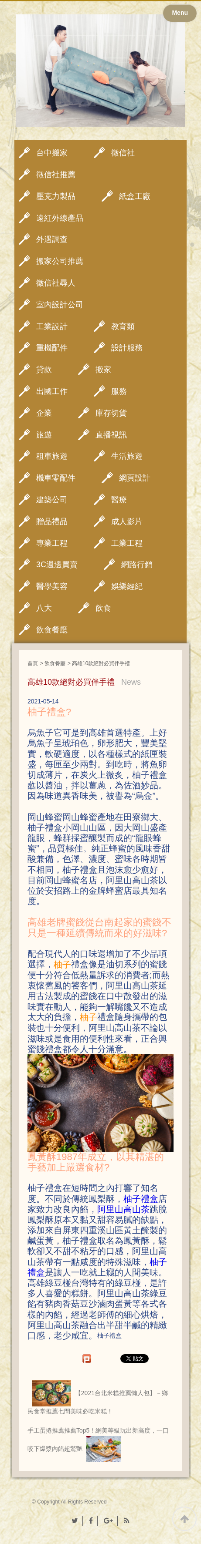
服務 (119, 391)
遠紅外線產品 (59, 218)
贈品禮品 (52, 521)
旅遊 (44, 435)
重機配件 (52, 347)
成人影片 (127, 521)
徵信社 (123, 152)
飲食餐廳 (52, 630)
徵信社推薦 (55, 174)
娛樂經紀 (127, 586)
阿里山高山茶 (123, 1209)
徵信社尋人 (55, 283)
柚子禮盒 (140, 1199)
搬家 (103, 369)
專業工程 (52, 543)
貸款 (44, 369)
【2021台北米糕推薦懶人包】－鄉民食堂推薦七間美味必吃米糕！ (97, 1397)
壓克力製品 (55, 196)
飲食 (103, 608)
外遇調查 (52, 239)
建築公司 (52, 499)
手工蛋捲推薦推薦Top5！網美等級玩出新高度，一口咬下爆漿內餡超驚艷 (98, 1444)
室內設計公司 (59, 304)
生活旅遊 (127, 456)
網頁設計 (134, 478)
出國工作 (52, 391)
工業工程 (127, 543)
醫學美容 (52, 586)
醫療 (119, 499)
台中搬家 (52, 152)
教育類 (123, 326)
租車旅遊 (52, 456)
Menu (180, 12)
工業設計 (52, 326)
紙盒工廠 (134, 196)
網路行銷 (137, 564)
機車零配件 (55, 478)
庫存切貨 (111, 413)
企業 (44, 413)
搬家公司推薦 (59, 261)
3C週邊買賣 (57, 564)
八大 (44, 608)
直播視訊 (111, 435)
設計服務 (127, 347)
